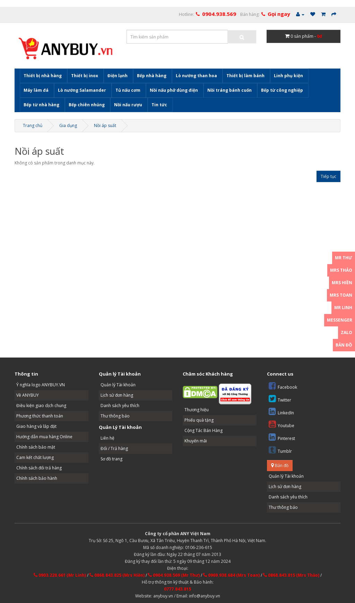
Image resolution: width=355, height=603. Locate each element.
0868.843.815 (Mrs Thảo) (291, 575)
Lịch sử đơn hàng (117, 395)
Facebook (283, 385)
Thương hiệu (196, 410)
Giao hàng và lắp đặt (36, 426)
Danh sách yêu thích (120, 405)
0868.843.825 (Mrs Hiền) (117, 575)
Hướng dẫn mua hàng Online (44, 437)
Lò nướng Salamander (82, 90)
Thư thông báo (115, 416)
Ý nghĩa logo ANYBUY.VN (40, 385)
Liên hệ (107, 438)
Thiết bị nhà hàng (43, 76)
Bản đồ (279, 465)
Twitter (280, 398)
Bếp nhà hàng (151, 76)
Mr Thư (343, 258)
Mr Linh (343, 307)
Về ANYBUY (27, 395)
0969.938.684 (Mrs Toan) (231, 575)
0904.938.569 (219, 13)
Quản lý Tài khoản (118, 385)
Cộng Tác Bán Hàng (203, 430)
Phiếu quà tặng (199, 420)
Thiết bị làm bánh (245, 76)
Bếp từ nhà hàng (41, 105)
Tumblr (280, 450)
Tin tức (159, 105)
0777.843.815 (177, 589)
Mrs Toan (341, 295)
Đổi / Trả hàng (114, 448)
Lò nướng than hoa (196, 76)
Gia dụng (68, 125)
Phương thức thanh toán (39, 416)
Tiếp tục (328, 176)
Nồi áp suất (105, 125)
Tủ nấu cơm (127, 90)
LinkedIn (281, 411)
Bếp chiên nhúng (87, 105)
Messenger (339, 320)
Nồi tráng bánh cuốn (229, 90)
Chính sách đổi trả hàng (39, 468)
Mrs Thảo (341, 270)
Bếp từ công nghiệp (282, 90)
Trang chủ (32, 125)
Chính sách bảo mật (35, 447)
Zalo (346, 332)
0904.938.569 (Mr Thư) (174, 575)
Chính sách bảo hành (36, 478)
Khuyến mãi (195, 441)
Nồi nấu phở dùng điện (174, 90)
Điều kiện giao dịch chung (41, 405)
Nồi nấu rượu (128, 105)
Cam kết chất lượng (35, 457)
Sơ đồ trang (111, 459)
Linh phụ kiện (288, 76)
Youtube (281, 424)
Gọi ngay (279, 13)
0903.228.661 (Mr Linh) (60, 575)
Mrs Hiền (342, 283)
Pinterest (282, 437)
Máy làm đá (36, 90)
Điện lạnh (117, 76)
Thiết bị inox (84, 76)
